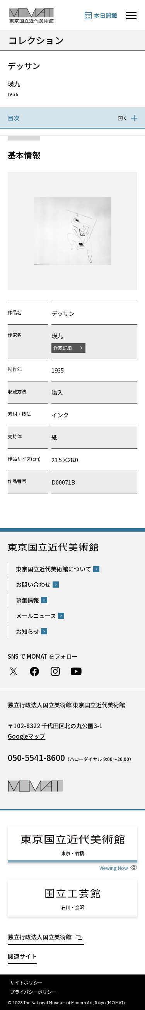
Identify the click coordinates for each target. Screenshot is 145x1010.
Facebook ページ (34, 671)
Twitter (13, 671)
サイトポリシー (26, 982)
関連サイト (22, 956)
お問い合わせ (33, 584)
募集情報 (27, 600)
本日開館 (105, 15)
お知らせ (27, 631)
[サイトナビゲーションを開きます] (131, 15)
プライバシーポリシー (33, 991)
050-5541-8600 (36, 757)
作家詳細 (62, 347)
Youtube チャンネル (76, 671)
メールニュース (36, 616)
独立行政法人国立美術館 (40, 937)
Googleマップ (26, 736)
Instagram (55, 671)
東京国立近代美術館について (53, 569)
